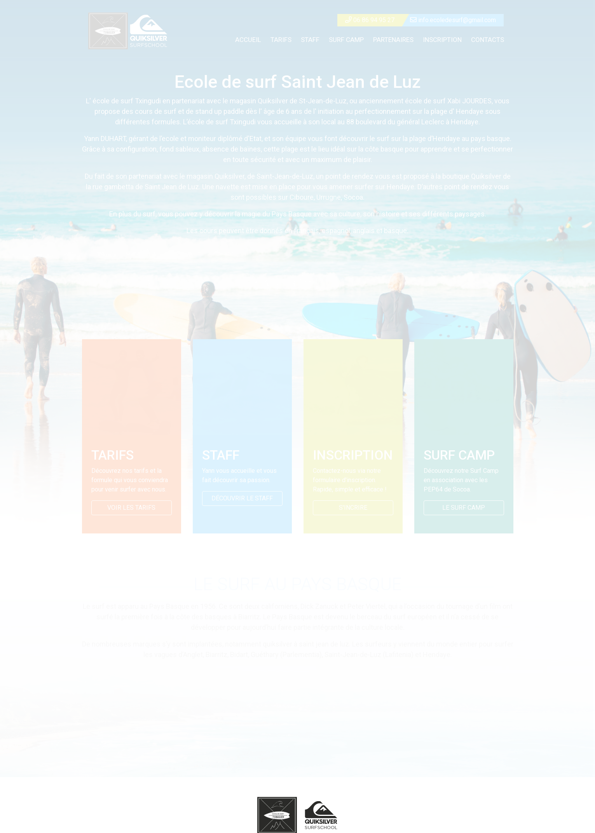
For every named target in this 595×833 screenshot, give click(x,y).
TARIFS (280, 40)
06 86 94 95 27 (369, 20)
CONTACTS (487, 40)
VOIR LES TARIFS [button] (131, 507)
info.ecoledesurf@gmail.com (453, 20)
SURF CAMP (346, 40)
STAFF (310, 40)
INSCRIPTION (442, 40)
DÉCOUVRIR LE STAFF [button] (242, 498)
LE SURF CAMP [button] (463, 507)
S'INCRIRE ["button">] (353, 507)
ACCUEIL (248, 40)
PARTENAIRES (393, 40)
